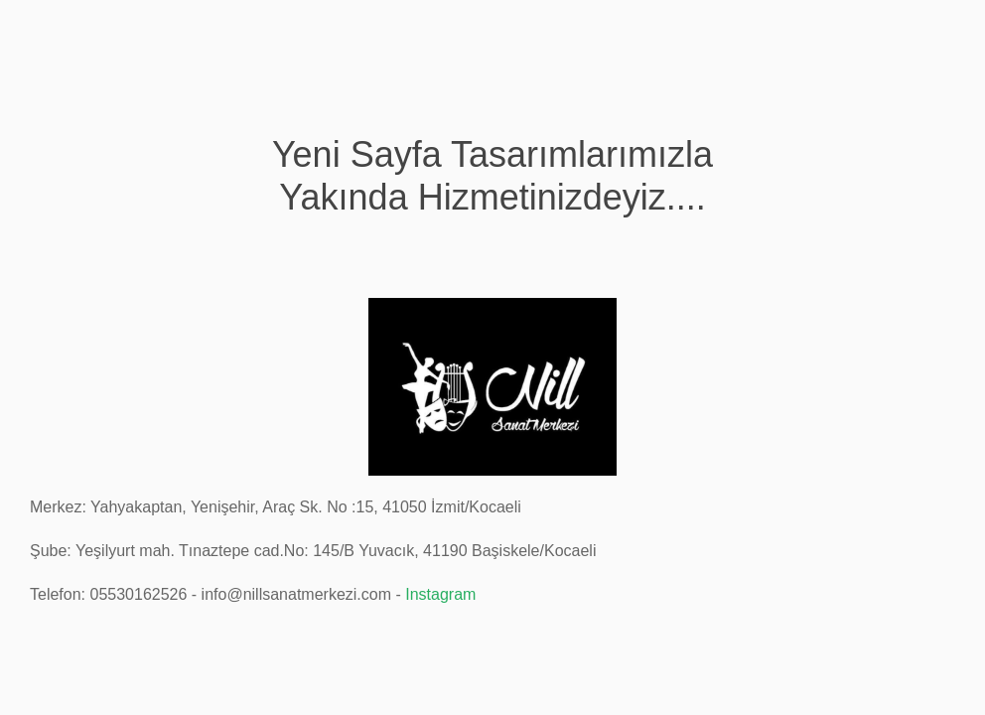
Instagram (440, 594)
